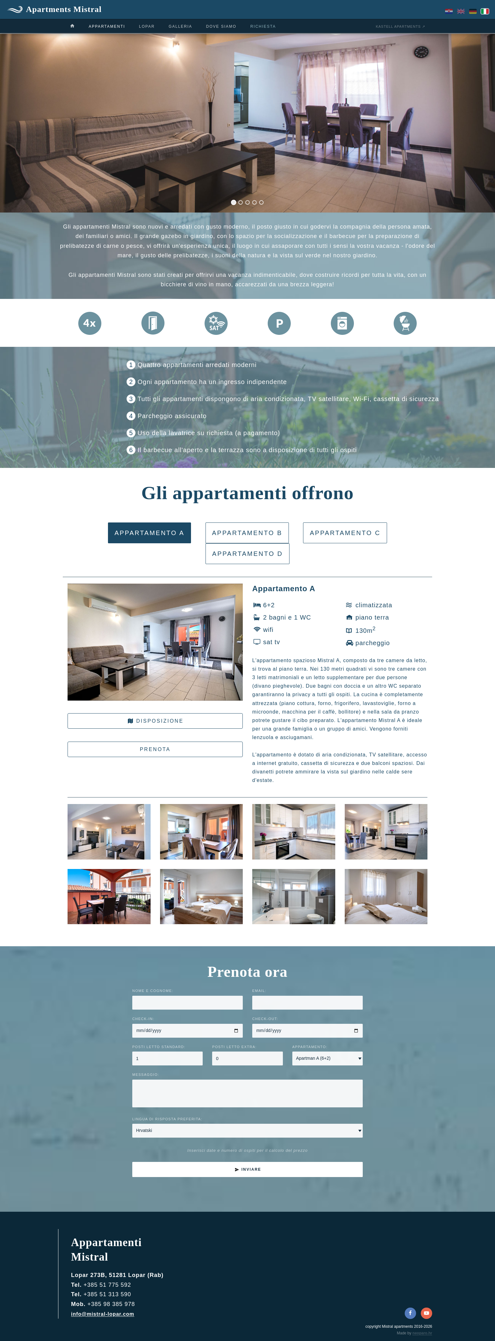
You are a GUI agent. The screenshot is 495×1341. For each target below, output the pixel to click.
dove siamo (221, 26)
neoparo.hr (422, 1333)
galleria (180, 26)
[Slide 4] (254, 202)
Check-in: (143, 1019)
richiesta (263, 26)
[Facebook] (410, 1313)
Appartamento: (310, 1047)
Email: (259, 991)
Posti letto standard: (159, 1047)
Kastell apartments (398, 26)
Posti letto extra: (234, 1047)
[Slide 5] (261, 202)
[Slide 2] (240, 202)
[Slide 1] (233, 202)
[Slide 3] (247, 202)
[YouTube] (426, 1313)
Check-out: (265, 1019)
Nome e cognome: (152, 991)
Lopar (147, 26)
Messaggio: (145, 1074)
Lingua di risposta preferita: (167, 1119)
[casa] (72, 26)
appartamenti (107, 26)
